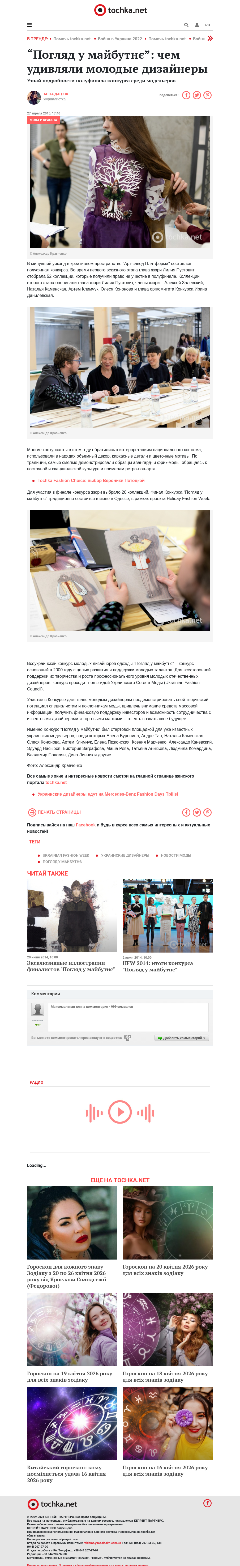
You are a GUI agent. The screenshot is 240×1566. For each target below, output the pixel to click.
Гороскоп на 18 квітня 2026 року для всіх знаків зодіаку (165, 1376)
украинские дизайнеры (125, 855)
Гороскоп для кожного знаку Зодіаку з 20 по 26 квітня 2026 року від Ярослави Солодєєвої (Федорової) (66, 1276)
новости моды (176, 855)
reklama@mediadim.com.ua (102, 1543)
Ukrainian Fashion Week (66, 855)
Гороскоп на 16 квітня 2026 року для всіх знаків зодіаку (165, 1470)
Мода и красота (43, 120)
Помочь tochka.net (72, 38)
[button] (197, 25)
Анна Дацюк (56, 94)
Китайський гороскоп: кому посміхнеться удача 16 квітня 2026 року (66, 1474)
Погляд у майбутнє (62, 862)
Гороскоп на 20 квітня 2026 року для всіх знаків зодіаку (165, 1270)
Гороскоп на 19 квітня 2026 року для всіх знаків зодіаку (69, 1376)
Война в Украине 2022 (120, 38)
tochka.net (56, 782)
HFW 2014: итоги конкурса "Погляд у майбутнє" (158, 966)
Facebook (86, 825)
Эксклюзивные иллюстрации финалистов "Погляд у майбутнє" (71, 966)
